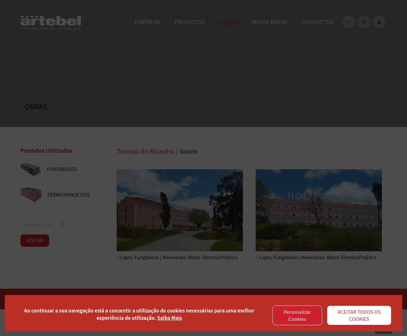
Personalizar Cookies (297, 315)
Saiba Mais (169, 317)
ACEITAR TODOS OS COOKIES (359, 315)
